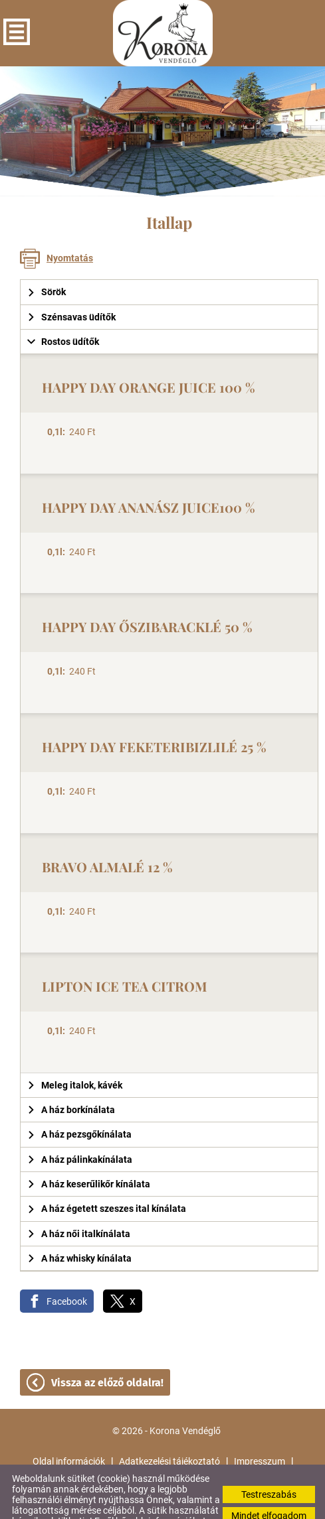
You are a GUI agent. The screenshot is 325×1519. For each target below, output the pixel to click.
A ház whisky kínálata (79, 1231)
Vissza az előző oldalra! (107, 1356)
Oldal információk (69, 1434)
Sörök (46, 265)
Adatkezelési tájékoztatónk (117, 1505)
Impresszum (259, 1434)
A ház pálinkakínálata (79, 1133)
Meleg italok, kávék (74, 1058)
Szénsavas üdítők (71, 290)
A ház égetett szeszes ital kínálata (106, 1182)
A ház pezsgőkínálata (79, 1107)
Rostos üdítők (63, 315)
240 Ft (71, 405)
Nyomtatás (70, 231)
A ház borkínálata (71, 1083)
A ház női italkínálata (78, 1207)
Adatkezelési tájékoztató (169, 1434)
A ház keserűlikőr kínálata (88, 1157)
